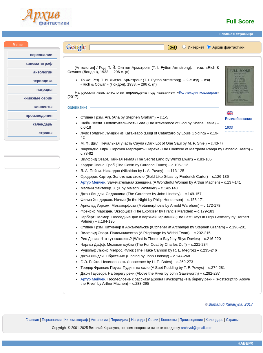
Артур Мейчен (93, 182)
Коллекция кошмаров (198, 92)
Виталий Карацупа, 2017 (231, 304)
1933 (229, 127)
